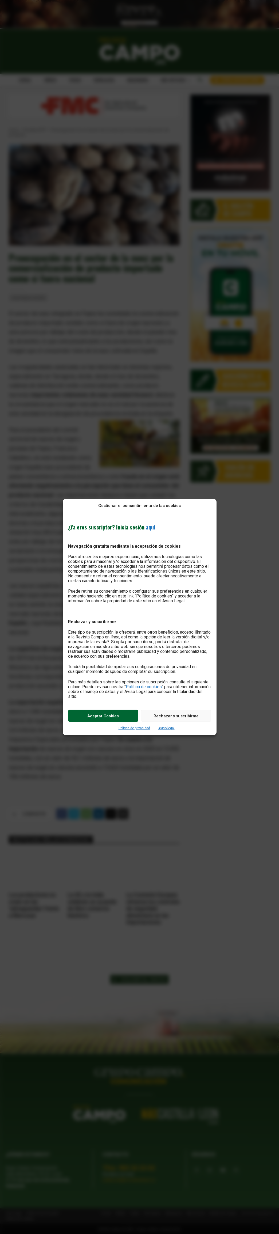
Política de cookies (144, 686)
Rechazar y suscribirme (176, 715)
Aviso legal (166, 728)
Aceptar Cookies (103, 715)
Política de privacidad (134, 728)
